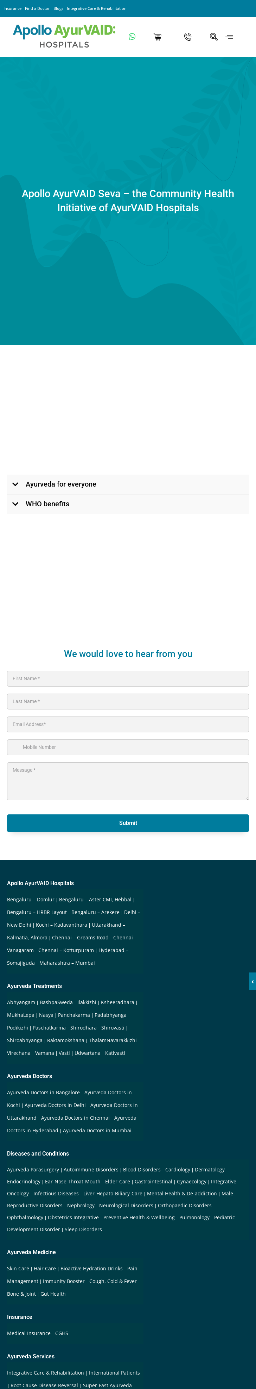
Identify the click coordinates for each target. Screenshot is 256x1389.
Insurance (12, 8)
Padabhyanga (111, 1015)
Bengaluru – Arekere (95, 912)
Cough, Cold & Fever (113, 1281)
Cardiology (177, 1169)
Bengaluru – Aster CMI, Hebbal (95, 899)
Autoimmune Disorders (91, 1169)
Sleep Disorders (83, 1229)
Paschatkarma (49, 1027)
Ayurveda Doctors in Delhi (55, 1105)
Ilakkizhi (86, 1002)
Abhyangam (21, 1002)
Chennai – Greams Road (80, 937)
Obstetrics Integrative (73, 1217)
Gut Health (53, 1293)
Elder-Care (117, 1181)
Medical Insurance (29, 1333)
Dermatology (210, 1169)
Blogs (58, 8)
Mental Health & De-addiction (182, 1193)
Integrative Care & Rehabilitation (97, 8)
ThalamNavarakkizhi (113, 1040)
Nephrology (81, 1205)
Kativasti (115, 1053)
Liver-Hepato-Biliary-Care (112, 1193)
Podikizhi (17, 1027)
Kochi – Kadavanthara (61, 924)
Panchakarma (74, 1015)
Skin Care (18, 1268)
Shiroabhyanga (25, 1040)
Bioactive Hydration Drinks (91, 1268)
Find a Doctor (37, 8)
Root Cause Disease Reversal (45, 1385)
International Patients (114, 1372)
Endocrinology (23, 1181)
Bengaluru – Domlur (31, 899)
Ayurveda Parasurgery (33, 1169)
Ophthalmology (25, 1217)
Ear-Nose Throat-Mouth (73, 1181)
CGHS (61, 1333)
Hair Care (45, 1268)
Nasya (46, 1015)
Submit (128, 823)
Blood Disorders (142, 1169)
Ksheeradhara (117, 1002)
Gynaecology (191, 1181)
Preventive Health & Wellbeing (139, 1217)
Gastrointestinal (153, 1181)
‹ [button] (252, 981)
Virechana (19, 1053)
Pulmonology (194, 1217)
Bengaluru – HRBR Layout (37, 912)
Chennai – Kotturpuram (66, 950)
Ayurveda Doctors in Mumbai (97, 1130)
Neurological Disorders (126, 1205)
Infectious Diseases (56, 1193)
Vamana (44, 1053)
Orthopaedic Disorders (185, 1205)
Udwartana (88, 1053)
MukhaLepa (20, 1015)
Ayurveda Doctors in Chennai (75, 1117)
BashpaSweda (56, 1002)
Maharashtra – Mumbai (67, 962)
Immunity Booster (64, 1281)
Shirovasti (112, 1027)
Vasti (64, 1053)
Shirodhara (83, 1027)
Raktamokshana (65, 1040)
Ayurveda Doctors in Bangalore (43, 1092)
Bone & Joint (21, 1293)
